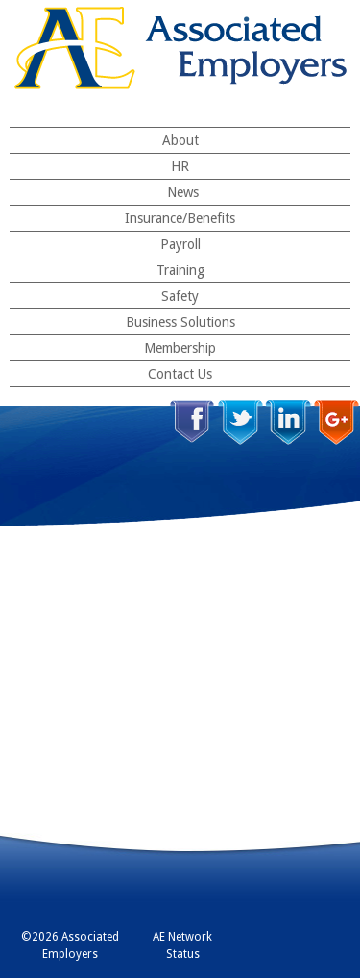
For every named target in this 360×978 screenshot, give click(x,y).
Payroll (180, 244)
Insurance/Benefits (180, 218)
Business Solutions (180, 322)
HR (180, 166)
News (183, 192)
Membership (180, 347)
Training (180, 270)
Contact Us (180, 373)
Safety (180, 296)
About (180, 140)
